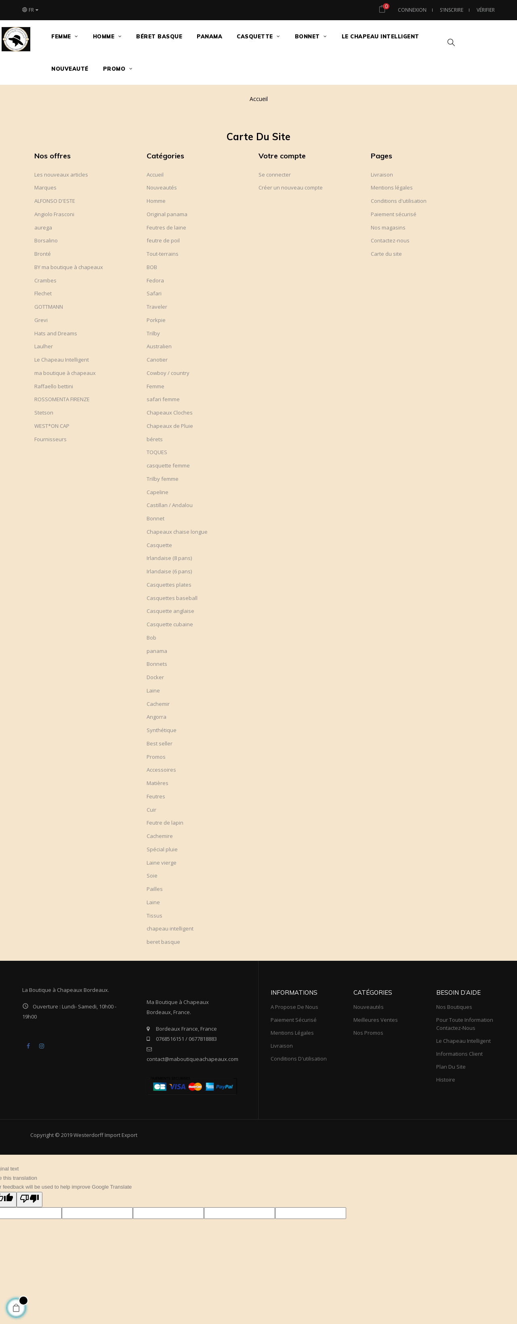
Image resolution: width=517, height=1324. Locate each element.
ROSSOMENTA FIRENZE (62, 399)
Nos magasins (388, 227)
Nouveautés (162, 187)
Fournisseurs (50, 439)
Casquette (159, 545)
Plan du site (451, 1066)
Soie (152, 875)
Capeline (157, 492)
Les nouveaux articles (61, 174)
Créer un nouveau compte (290, 187)
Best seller (159, 743)
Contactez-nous (390, 240)
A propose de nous (294, 1006)
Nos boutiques (454, 1006)
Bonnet (155, 518)
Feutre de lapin (165, 822)
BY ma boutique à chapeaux (68, 267)
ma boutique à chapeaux (65, 373)
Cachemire (160, 836)
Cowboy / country (168, 373)
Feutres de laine (166, 227)
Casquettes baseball (172, 598)
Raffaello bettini (53, 386)
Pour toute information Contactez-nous (464, 1023)
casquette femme (168, 465)
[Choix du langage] (30, 10)
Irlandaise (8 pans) (169, 558)
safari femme (163, 399)
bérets (155, 439)
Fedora (155, 280)
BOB (152, 267)
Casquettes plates (169, 584)
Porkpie (156, 320)
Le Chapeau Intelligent (61, 359)
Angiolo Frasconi (54, 214)
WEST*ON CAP (51, 425)
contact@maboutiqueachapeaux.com (192, 1059)
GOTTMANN (48, 306)
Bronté (42, 253)
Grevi (41, 320)
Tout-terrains (163, 253)
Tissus (154, 915)
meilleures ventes (375, 1019)
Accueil (155, 174)
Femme (155, 386)
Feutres (156, 796)
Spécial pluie (162, 849)
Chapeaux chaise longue (177, 531)
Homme (156, 200)
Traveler (157, 306)
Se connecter (274, 174)
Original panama (167, 214)
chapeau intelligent (170, 928)
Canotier (157, 359)
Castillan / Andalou (170, 505)
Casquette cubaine (170, 624)
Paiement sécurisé (393, 214)
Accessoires (161, 769)
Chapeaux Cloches (170, 412)
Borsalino (46, 240)
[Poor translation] (29, 1199)
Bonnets (157, 663)
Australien (159, 346)
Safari (154, 293)
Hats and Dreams (55, 333)
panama (157, 651)
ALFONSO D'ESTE (54, 200)
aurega (43, 227)
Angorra (156, 716)
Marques (45, 187)
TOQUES (157, 452)
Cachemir (158, 703)
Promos (156, 756)
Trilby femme (163, 478)
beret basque (163, 941)
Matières (157, 783)
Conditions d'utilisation (399, 200)
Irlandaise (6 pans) (169, 571)
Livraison (382, 174)
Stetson (43, 412)
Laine (153, 690)
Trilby (153, 333)
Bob (151, 637)
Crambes (45, 280)
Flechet (43, 293)
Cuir (151, 809)
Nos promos (368, 1032)
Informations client (459, 1053)
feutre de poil (163, 240)
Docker (155, 677)
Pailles (155, 888)
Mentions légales (392, 187)
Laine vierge (162, 862)
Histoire (445, 1079)
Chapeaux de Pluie (170, 425)
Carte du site (386, 253)
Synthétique (162, 730)
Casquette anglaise (170, 611)
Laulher (43, 346)
